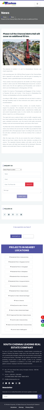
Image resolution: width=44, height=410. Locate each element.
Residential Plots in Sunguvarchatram (18, 281)
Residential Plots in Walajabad (18, 271)
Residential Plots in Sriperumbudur (19, 291)
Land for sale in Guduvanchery (19, 320)
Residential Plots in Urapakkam (19, 286)
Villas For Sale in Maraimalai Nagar (19, 310)
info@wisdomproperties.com (12, 379)
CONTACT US (28, 236)
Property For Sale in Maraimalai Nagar (18, 296)
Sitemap (21, 407)
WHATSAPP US (16, 236)
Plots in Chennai (19, 300)
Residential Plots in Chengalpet (19, 267)
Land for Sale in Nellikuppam (19, 329)
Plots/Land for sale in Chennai (18, 305)
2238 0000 (18, 374)
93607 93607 (17, 376)
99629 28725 (25, 376)
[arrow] (40, 397)
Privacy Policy (29, 407)
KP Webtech (36, 404)
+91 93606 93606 (9, 376)
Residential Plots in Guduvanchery (18, 257)
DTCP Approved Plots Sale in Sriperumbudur (19, 315)
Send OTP (29, 184)
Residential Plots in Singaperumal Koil (18, 262)
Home (3, 17)
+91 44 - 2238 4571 (10, 374)
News (11, 17)
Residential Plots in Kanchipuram (18, 276)
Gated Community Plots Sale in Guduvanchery (19, 325)
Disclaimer (14, 407)
